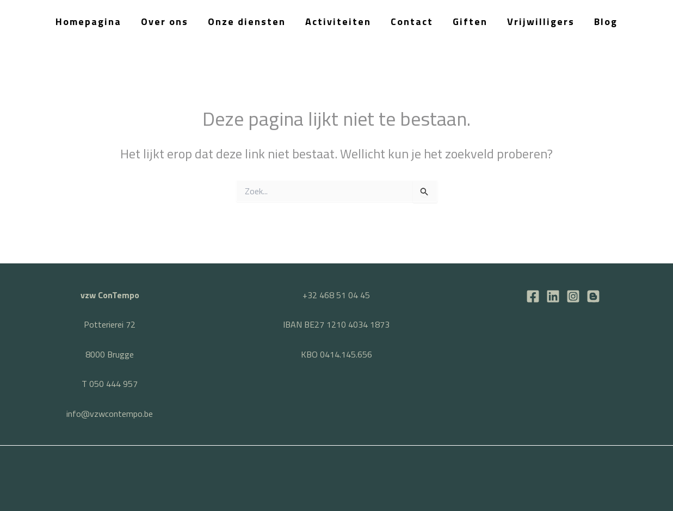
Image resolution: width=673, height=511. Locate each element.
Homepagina (88, 21)
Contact (412, 21)
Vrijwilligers (541, 21)
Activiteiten (338, 21)
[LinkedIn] (553, 296)
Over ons (164, 21)
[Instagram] (573, 296)
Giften (470, 21)
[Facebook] (533, 296)
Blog (606, 21)
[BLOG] (593, 296)
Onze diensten (247, 21)
